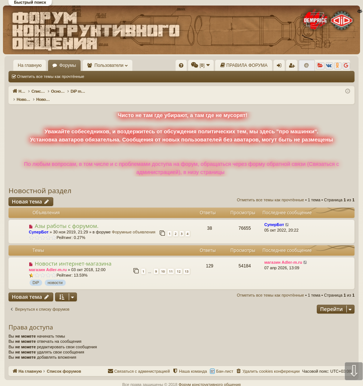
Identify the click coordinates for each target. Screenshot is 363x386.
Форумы (67, 65)
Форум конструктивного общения (210, 377)
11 (171, 263)
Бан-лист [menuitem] (224, 363)
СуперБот (38, 224)
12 (178, 263)
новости (55, 275)
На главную (29, 65)
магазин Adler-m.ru (48, 262)
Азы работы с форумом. (67, 218)
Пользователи (109, 65)
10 (163, 263)
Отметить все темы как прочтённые (50, 76)
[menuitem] (181, 65)
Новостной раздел (40, 183)
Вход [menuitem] (281, 67)
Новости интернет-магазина (73, 255)
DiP (36, 275)
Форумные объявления (134, 224)
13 (187, 263)
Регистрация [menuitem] (293, 67)
